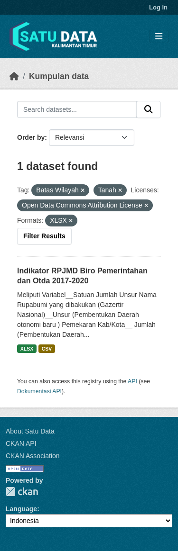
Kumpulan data (59, 76)
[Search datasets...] (77, 109)
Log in (158, 7)
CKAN (22, 492)
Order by (31, 137)
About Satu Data (30, 431)
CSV (47, 349)
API (132, 381)
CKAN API (21, 443)
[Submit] (148, 109)
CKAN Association (33, 456)
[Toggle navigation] (159, 37)
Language (21, 509)
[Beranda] (14, 76)
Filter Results (44, 236)
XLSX (26, 349)
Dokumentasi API (39, 391)
